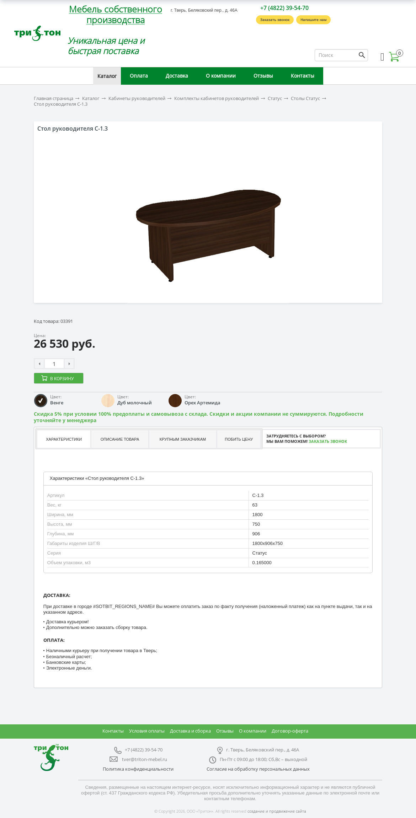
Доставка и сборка (190, 731)
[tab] (63, 439)
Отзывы (263, 75)
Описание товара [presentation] (120, 439)
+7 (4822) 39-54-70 (284, 8)
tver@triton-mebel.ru (144, 759)
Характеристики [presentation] (64, 439)
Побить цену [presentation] (239, 439)
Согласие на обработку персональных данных (258, 769)
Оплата (139, 75)
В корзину (62, 379)
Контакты (302, 75)
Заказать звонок (274, 19)
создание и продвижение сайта (276, 811)
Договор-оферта (290, 731)
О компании (221, 75)
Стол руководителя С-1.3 (60, 104)
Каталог (107, 76)
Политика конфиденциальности (138, 769)
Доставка (177, 75)
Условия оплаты (147, 731)
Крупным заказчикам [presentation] (183, 439)
